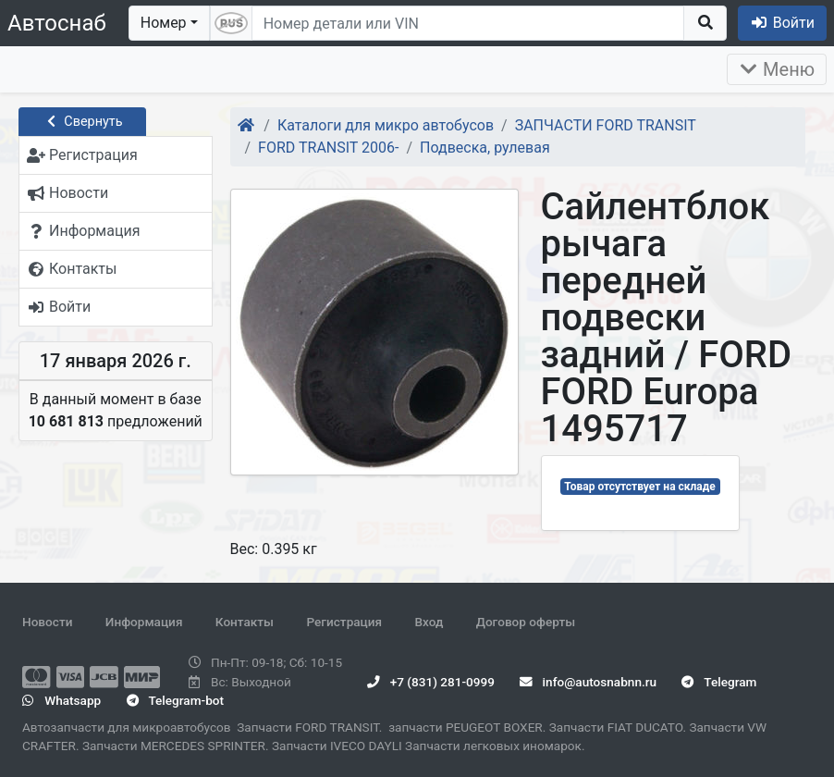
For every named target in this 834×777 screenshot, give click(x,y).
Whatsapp (61, 700)
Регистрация (344, 621)
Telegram (718, 681)
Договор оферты (525, 621)
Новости (47, 621)
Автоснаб (56, 23)
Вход (428, 621)
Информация (144, 621)
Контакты (244, 621)
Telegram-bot (175, 700)
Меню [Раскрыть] (777, 69)
